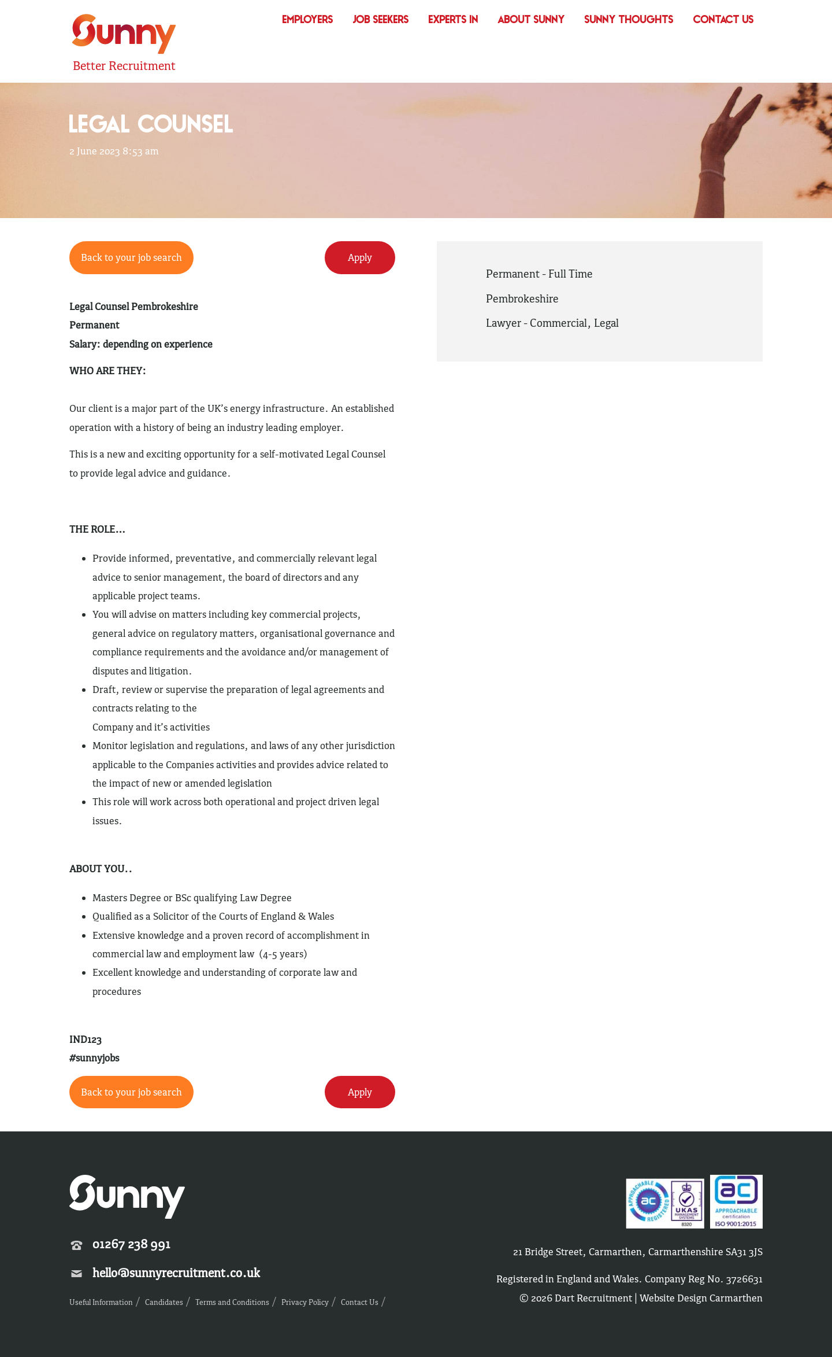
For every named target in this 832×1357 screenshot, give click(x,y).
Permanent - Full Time (539, 274)
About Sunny (531, 20)
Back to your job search (131, 257)
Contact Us (723, 20)
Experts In (453, 20)
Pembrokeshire (522, 298)
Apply (360, 257)
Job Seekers (381, 20)
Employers (308, 20)
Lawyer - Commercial (536, 323)
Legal (606, 323)
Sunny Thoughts (629, 20)
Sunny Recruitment (124, 35)
